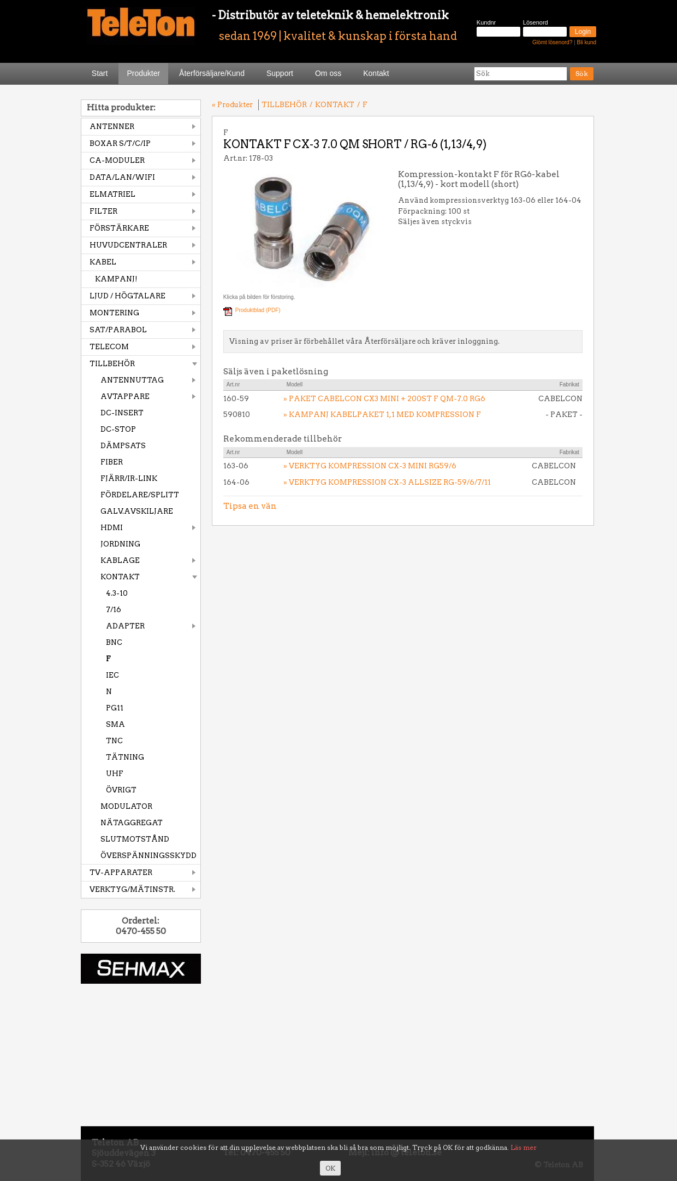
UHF (114, 773)
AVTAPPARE (125, 396)
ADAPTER (125, 626)
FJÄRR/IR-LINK (128, 478)
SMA (115, 724)
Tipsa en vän (250, 506)
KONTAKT (120, 577)
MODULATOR (126, 806)
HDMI (111, 528)
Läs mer (523, 1147)
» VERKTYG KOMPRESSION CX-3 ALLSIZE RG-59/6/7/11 (387, 482)
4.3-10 (117, 593)
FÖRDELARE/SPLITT (139, 495)
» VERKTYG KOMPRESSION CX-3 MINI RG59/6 (369, 466)
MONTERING (114, 313)
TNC (114, 741)
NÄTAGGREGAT (131, 823)
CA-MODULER (117, 160)
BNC (114, 642)
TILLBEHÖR (112, 364)
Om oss (328, 73)
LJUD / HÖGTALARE (127, 296)
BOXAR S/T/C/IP (120, 143)
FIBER (111, 462)
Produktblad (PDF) (258, 310)
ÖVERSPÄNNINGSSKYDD (148, 855)
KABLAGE (120, 560)
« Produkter (232, 105)
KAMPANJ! (116, 279)
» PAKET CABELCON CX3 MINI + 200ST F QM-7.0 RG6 (384, 399)
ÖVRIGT (121, 790)
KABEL (103, 262)
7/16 (113, 610)
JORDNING (120, 544)
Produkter (143, 73)
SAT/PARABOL (118, 330)
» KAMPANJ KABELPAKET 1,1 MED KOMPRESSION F (382, 414)
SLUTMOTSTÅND (134, 839)
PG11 (114, 708)
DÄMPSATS (123, 446)
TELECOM (109, 347)
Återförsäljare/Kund (212, 73)
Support (279, 73)
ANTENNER (112, 126)
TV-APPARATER (121, 872)
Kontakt (376, 73)
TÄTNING (125, 757)
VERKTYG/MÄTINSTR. (132, 889)
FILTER (103, 211)
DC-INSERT (122, 413)
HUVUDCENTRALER (128, 245)
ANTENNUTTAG (132, 380)
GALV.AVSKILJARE (136, 511)
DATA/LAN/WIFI (122, 177)
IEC (112, 675)
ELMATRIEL (112, 194)
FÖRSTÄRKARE (119, 228)
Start (100, 73)
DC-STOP (118, 429)
